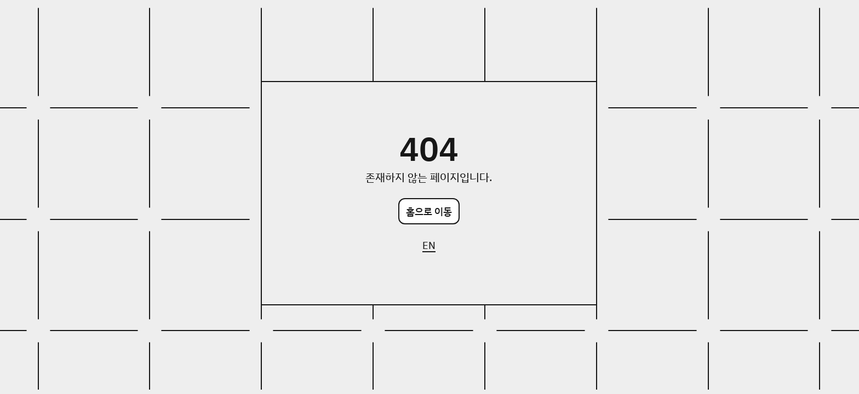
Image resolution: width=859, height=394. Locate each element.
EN (429, 245)
